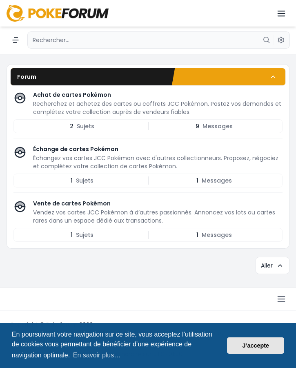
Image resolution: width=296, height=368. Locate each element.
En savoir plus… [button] (97, 355)
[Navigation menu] (15, 40)
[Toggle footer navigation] (281, 299)
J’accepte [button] (255, 345)
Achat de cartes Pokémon (72, 95)
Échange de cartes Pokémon (75, 149)
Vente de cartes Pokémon (72, 203)
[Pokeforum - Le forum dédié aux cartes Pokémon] (58, 13)
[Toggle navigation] (281, 13)
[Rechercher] (267, 40)
